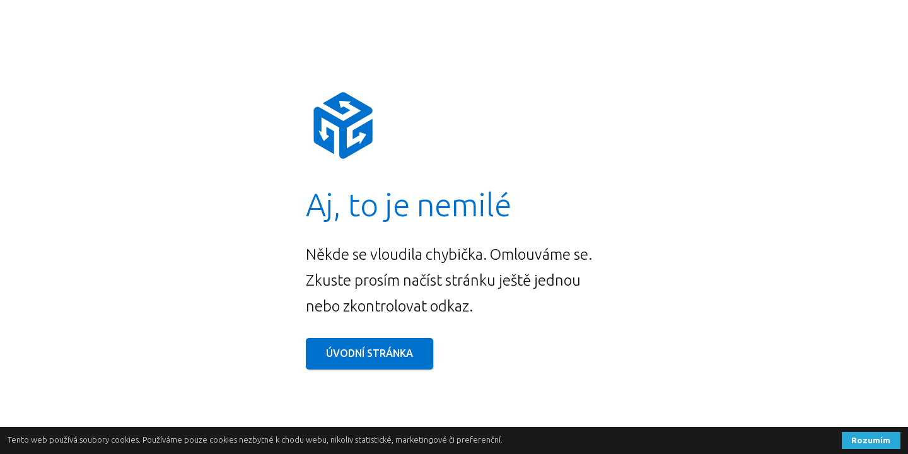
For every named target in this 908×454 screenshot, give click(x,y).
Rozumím (870, 440)
